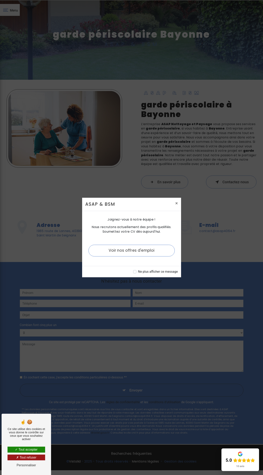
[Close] (176, 203)
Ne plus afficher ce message (158, 271)
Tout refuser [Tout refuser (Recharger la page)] (26, 457)
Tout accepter (26, 449)
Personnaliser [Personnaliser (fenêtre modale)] (26, 465)
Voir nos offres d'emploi (131, 250)
